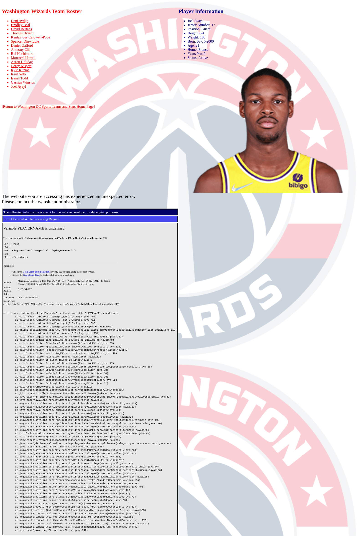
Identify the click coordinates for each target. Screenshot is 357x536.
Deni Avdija (19, 21)
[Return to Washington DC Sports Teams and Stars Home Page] (48, 106)
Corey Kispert (21, 66)
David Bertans (21, 29)
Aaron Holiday (22, 62)
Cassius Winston (23, 82)
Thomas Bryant (22, 33)
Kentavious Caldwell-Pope (30, 37)
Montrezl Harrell (23, 58)
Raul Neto (18, 74)
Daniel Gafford (22, 45)
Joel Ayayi (18, 86)
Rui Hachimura (22, 54)
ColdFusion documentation (36, 272)
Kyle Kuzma (20, 70)
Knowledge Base (31, 275)
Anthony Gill (20, 49)
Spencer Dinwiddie (25, 41)
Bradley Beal (20, 25)
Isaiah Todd (19, 78)
